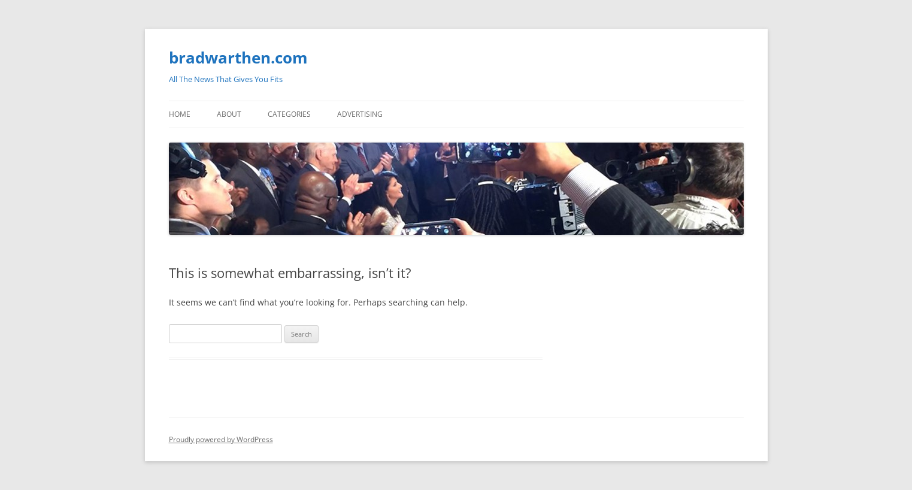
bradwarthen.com (238, 57)
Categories (289, 114)
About (229, 114)
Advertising (360, 114)
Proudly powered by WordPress (221, 439)
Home (179, 114)
